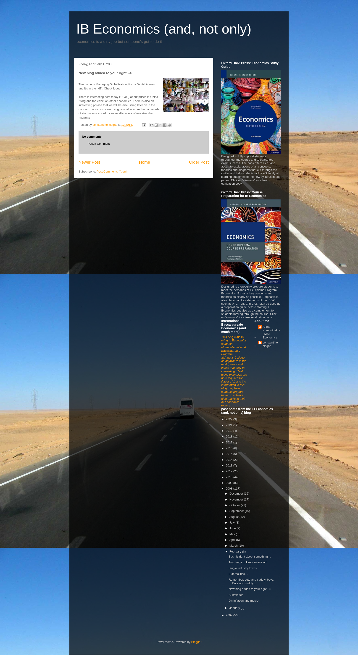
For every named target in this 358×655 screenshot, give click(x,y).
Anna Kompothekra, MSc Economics (271, 332)
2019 (229, 430)
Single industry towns (243, 568)
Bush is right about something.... (250, 556)
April (232, 540)
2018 (229, 436)
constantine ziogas (270, 344)
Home (144, 162)
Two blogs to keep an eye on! (248, 562)
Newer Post (89, 162)
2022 (229, 419)
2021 (229, 425)
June (233, 528)
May (232, 534)
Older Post (199, 162)
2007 (229, 615)
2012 (229, 471)
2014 (229, 459)
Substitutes (236, 595)
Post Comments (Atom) (112, 171)
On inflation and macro (243, 600)
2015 (229, 454)
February (235, 551)
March (234, 545)
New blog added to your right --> (250, 589)
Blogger (196, 642)
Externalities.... (238, 574)
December (236, 493)
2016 (229, 448)
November (236, 499)
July (232, 522)
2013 (229, 465)
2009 (229, 483)
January (235, 608)
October (235, 505)
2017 (229, 442)
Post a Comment (99, 143)
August (234, 517)
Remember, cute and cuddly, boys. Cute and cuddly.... (251, 581)
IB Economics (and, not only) (163, 29)
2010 (229, 477)
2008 (229, 488)
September (237, 511)
